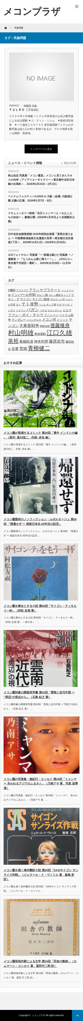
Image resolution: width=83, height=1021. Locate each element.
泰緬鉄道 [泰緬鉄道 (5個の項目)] (26, 341)
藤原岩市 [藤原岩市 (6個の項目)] (57, 341)
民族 (34, 105)
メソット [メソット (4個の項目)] (62, 319)
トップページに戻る (41, 149)
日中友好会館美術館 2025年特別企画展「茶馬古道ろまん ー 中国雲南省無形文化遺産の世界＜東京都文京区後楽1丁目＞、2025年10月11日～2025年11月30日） (40, 238)
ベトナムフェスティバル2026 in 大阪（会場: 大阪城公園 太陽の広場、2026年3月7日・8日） (40, 198)
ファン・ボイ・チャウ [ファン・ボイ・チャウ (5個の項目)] (25, 315)
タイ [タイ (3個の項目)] (18, 304)
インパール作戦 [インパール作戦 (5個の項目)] (23, 295)
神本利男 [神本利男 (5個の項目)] (41, 341)
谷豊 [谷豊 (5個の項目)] (15, 349)
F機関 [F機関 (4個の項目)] (11, 290)
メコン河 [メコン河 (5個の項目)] (49, 319)
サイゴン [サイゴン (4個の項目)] (26, 299)
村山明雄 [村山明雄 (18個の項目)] (21, 332)
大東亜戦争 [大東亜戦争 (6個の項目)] (29, 325)
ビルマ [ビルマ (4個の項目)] (67, 310)
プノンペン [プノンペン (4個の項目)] (51, 315)
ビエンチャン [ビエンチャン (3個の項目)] (55, 310)
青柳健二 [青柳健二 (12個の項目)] (39, 348)
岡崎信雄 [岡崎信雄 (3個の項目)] (45, 326)
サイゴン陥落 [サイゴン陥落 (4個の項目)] (41, 299)
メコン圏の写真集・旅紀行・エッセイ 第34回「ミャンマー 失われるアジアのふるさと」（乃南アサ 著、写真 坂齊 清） (41, 783)
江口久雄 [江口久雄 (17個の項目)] (59, 332)
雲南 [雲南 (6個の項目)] (23, 348)
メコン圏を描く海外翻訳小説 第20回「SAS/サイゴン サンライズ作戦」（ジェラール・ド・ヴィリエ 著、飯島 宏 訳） (41, 874)
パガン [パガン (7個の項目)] (32, 309)
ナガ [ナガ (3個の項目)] (59, 304)
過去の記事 (70, 163)
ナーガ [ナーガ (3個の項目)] (65, 304)
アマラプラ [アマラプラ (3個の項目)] (22, 290)
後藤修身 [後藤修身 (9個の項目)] (60, 325)
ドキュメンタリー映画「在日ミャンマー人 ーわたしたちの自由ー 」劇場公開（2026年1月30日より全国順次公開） (41, 217)
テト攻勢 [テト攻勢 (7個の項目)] (29, 304)
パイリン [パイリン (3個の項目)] (21, 310)
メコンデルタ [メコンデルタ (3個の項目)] (34, 320)
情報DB (27, 105)
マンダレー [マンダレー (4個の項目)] (19, 319)
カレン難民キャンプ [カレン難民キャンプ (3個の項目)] (60, 295)
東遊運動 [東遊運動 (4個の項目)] (40, 334)
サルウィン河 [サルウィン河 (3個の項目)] (57, 299)
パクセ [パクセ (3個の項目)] (43, 310)
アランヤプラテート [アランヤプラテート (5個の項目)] (45, 290)
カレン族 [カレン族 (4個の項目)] (42, 295)
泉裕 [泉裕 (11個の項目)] (13, 341)
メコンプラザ (38, 1015)
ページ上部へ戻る (77, 1015)
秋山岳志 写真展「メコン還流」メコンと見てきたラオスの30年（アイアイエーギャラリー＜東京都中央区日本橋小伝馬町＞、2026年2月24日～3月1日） (41, 179)
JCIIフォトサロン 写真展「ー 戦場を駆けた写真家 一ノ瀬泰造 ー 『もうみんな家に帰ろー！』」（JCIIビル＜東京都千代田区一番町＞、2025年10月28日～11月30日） (40, 261)
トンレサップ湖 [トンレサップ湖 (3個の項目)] (47, 304)
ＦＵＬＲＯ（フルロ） (24, 109)
